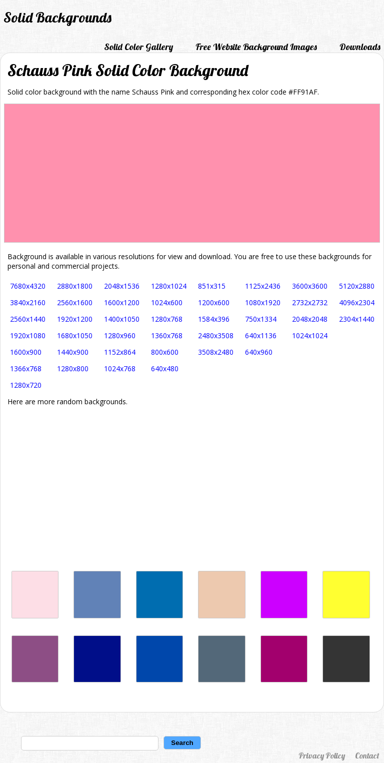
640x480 (164, 368)
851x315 (212, 286)
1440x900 (72, 352)
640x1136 (260, 335)
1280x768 (166, 319)
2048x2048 (310, 319)
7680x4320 (28, 286)
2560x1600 (74, 302)
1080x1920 (262, 302)
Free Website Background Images (256, 47)
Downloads (360, 47)
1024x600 (166, 302)
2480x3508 (216, 335)
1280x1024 (168, 286)
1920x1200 (74, 319)
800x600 (164, 352)
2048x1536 (122, 286)
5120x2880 (356, 286)
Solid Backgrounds (58, 17)
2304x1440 (356, 319)
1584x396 (214, 319)
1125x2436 (262, 286)
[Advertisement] (192, 488)
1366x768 (26, 368)
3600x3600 (310, 286)
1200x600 (214, 302)
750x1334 (260, 319)
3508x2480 (216, 352)
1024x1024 (310, 335)
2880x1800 (74, 286)
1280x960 (120, 335)
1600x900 (26, 352)
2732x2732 (310, 302)
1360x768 (166, 335)
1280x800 (72, 368)
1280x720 (26, 385)
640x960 (258, 352)
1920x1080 (28, 335)
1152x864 (120, 352)
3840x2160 (28, 302)
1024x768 (120, 368)
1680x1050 (74, 335)
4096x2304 (356, 302)
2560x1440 (28, 319)
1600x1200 (122, 302)
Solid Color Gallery (138, 47)
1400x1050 (122, 319)
